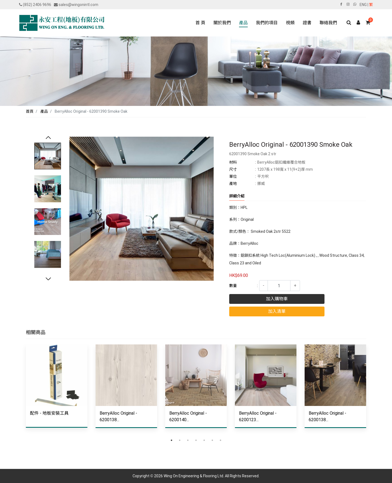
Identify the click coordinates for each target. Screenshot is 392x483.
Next (48, 279)
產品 (44, 111)
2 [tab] (179, 440)
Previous (48, 138)
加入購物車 (277, 298)
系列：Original (241, 219)
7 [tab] (220, 440)
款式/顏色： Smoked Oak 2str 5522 (259, 231)
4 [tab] (196, 440)
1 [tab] (171, 440)
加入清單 (277, 311)
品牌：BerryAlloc (243, 243)
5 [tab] (204, 440)
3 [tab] (188, 440)
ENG (363, 4)
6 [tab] (212, 440)
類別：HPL (238, 207)
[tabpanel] (56, 390)
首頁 (29, 111)
